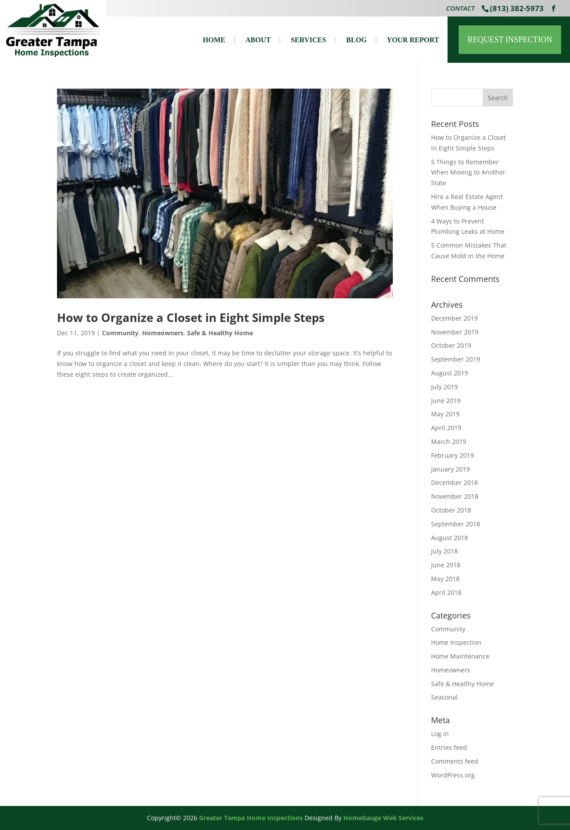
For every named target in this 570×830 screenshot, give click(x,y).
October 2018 (451, 510)
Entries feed (449, 747)
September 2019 (455, 359)
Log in (440, 733)
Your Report (413, 40)
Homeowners (162, 333)
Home (214, 40)
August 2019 (449, 373)
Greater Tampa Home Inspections (251, 818)
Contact (460, 8)
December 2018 (454, 482)
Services (308, 40)
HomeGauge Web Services (383, 818)
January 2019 (450, 469)
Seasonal (444, 697)
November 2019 (454, 332)
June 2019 (445, 400)
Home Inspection (456, 642)
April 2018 (446, 592)
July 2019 (444, 386)
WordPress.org (453, 775)
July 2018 (444, 551)
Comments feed (454, 761)
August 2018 (449, 537)
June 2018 (445, 565)
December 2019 (454, 318)
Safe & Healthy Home (220, 333)
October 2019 (451, 345)
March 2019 (448, 441)
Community (120, 333)
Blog (356, 40)
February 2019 (452, 455)
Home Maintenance (460, 656)
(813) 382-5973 (517, 8)
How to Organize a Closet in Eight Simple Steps (191, 317)
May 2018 (445, 578)
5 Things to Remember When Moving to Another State (468, 172)
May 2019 (445, 414)
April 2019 (446, 427)
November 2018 (454, 496)
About (258, 40)
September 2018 (455, 524)
